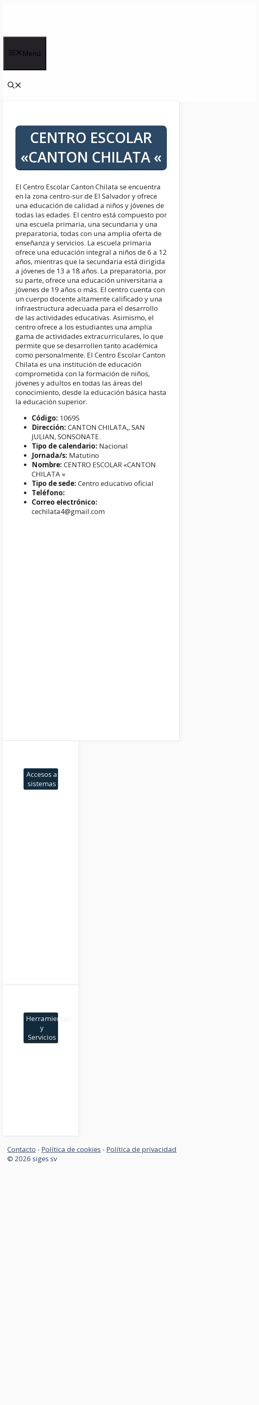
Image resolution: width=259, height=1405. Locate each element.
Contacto (21, 1149)
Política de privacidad (141, 1149)
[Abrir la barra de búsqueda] (14, 86)
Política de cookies (71, 1149)
